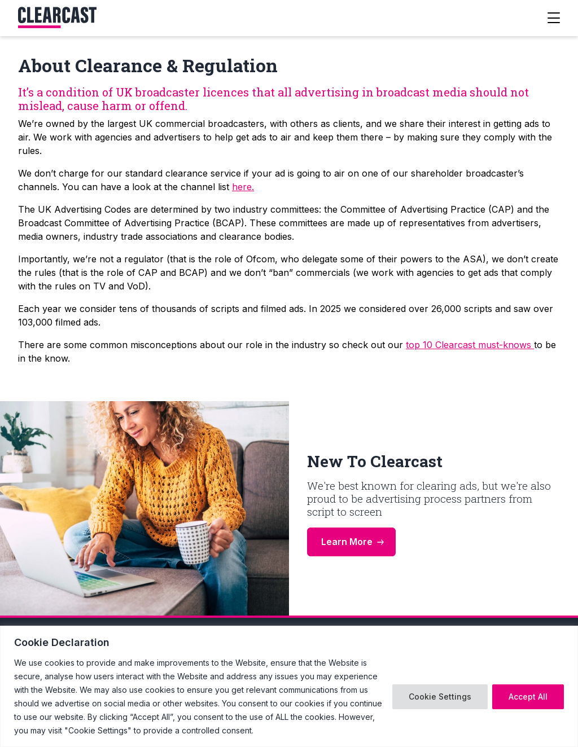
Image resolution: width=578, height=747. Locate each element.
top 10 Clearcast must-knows (470, 344)
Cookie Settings (440, 696)
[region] (289, 686)
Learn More (347, 541)
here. (243, 186)
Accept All (528, 696)
